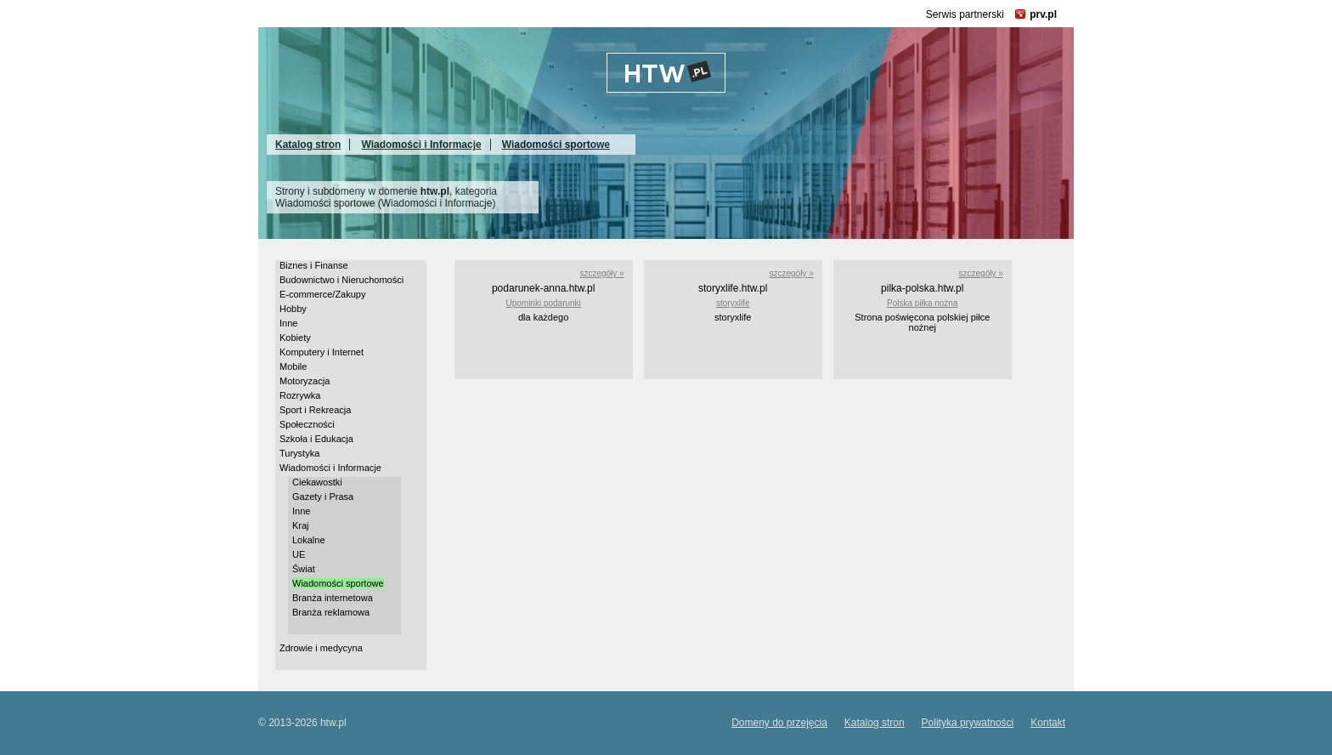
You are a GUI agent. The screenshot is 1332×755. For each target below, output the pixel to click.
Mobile (293, 366)
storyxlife (732, 303)
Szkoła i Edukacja (316, 439)
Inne (288, 323)
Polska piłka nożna (922, 303)
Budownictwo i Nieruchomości (341, 280)
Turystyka (299, 453)
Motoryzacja (304, 381)
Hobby (293, 309)
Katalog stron (308, 144)
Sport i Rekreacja (315, 410)
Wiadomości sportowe (556, 144)
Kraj (300, 525)
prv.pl (1043, 14)
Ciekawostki (317, 482)
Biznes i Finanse (313, 265)
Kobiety (295, 337)
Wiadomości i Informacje (421, 144)
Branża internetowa (332, 598)
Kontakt (1047, 723)
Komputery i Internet (321, 352)
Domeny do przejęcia (779, 723)
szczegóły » (601, 273)
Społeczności (307, 424)
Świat (303, 569)
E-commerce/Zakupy (322, 294)
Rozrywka (299, 395)
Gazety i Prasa (322, 496)
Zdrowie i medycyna (321, 648)
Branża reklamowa (331, 612)
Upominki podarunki (542, 303)
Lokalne (308, 540)
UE (298, 554)
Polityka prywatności (968, 723)
